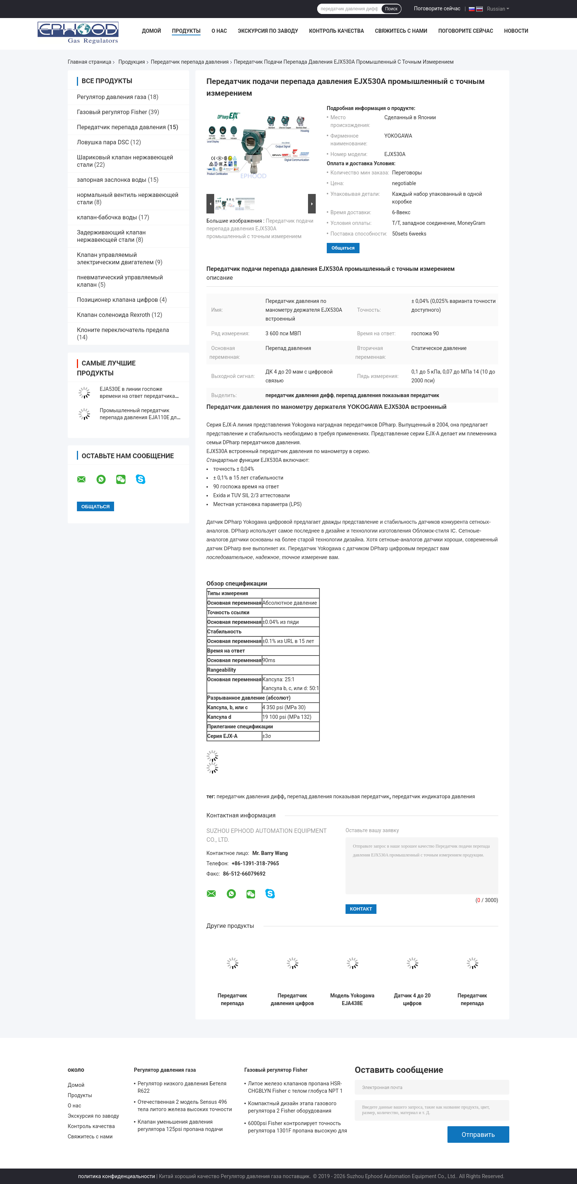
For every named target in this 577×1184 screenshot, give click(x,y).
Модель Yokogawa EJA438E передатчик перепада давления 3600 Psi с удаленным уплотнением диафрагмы (352, 1000)
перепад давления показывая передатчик (338, 796)
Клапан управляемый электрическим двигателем (115, 258)
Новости (516, 31)
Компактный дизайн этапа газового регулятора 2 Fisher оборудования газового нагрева (292, 1108)
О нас (219, 31)
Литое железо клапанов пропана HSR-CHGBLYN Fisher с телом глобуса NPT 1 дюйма (295, 1088)
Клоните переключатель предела (123, 329)
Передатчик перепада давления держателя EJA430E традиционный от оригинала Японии (232, 1000)
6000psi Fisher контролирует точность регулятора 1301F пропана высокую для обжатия (297, 1128)
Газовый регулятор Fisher (112, 112)
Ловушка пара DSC (103, 142)
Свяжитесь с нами (401, 31)
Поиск (391, 8)
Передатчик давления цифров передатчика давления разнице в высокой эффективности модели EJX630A (292, 1000)
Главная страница (89, 62)
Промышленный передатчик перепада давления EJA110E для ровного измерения (140, 417)
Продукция (131, 62)
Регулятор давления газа (111, 96)
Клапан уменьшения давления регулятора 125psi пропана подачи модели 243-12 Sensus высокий (180, 1126)
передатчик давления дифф (250, 796)
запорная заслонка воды (111, 179)
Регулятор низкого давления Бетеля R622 (182, 1087)
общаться (343, 248)
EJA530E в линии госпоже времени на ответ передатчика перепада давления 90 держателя (141, 396)
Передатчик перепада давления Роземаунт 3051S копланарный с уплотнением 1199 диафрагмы (472, 1000)
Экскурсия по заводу (268, 31)
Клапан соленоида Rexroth (113, 314)
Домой (151, 31)
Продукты (186, 31)
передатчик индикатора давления (433, 796)
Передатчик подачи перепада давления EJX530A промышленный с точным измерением (260, 228)
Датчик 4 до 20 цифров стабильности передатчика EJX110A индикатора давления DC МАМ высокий (412, 1000)
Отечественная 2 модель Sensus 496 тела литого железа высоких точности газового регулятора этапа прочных (185, 1106)
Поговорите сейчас (437, 8)
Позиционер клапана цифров (117, 299)
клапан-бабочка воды (107, 217)
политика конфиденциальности (116, 1176)
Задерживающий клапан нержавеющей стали (111, 236)
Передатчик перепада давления (190, 62)
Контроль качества (336, 31)
